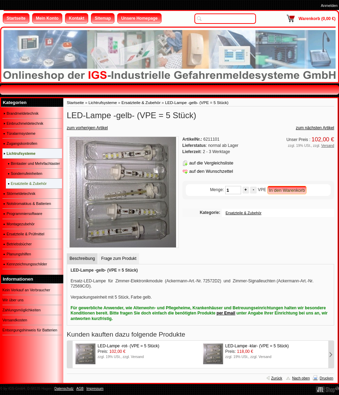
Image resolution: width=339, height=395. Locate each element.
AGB (79, 389)
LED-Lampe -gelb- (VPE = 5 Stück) (196, 102)
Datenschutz (64, 389)
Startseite (75, 102)
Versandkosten (14, 320)
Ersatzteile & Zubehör (141, 102)
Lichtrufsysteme (103, 102)
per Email (226, 313)
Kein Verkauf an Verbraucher (26, 290)
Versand (327, 146)
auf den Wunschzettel (211, 171)
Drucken (326, 378)
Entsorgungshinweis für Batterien (29, 330)
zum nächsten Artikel (315, 127)
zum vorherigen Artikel (87, 127)
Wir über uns (13, 300)
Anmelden (329, 5)
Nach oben (301, 378)
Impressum (94, 389)
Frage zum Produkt (118, 258)
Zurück (276, 378)
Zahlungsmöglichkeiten (21, 310)
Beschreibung (82, 258)
